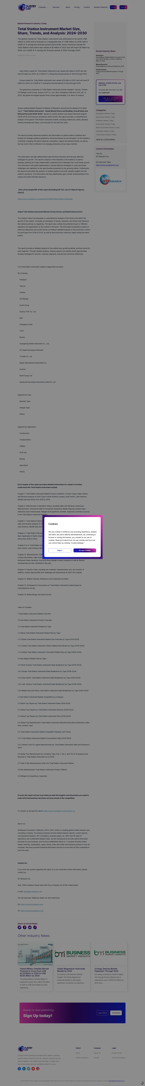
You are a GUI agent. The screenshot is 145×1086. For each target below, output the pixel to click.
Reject (59, 550)
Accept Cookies (85, 550)
